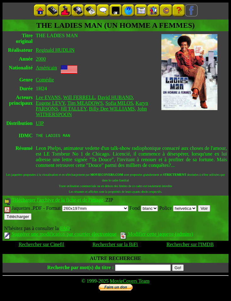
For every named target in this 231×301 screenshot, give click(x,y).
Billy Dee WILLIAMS (112, 108)
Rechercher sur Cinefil (41, 245)
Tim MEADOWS (85, 103)
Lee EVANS (48, 97)
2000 (41, 59)
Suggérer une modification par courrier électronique (60, 235)
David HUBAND (115, 97)
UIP (40, 123)
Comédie (45, 79)
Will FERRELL (79, 97)
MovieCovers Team (129, 282)
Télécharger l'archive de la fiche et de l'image (57, 201)
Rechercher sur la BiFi (115, 245)
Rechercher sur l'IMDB (190, 245)
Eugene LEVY (50, 103)
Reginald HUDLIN (55, 50)
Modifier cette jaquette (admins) (156, 235)
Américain (46, 67)
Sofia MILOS (119, 103)
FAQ (65, 229)
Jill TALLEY (73, 108)
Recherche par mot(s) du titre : (80, 268)
